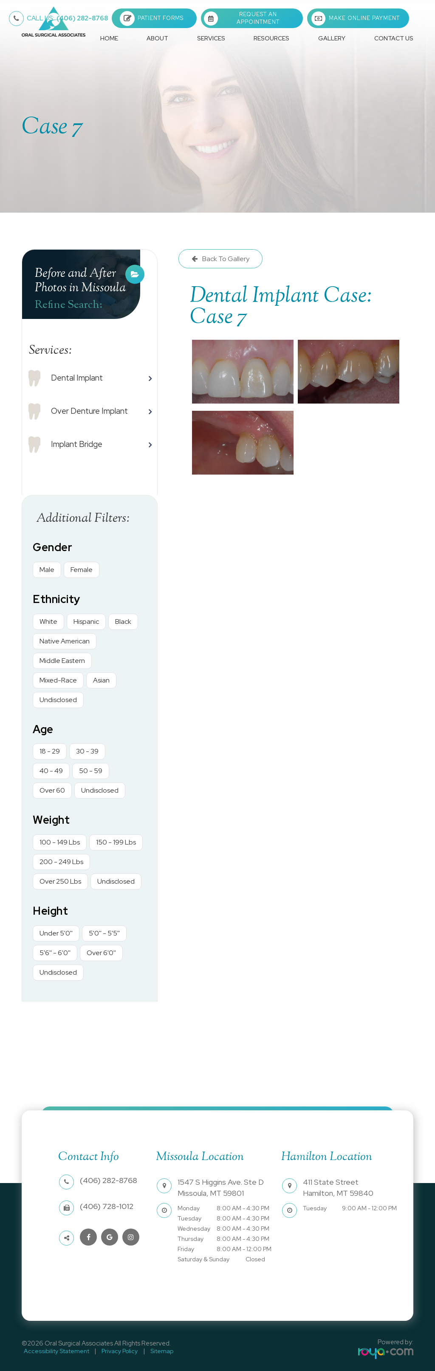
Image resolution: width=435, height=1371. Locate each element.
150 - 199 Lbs (116, 842)
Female (82, 569)
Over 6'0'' (101, 952)
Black (123, 621)
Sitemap (152, 1350)
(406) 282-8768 (67, 18)
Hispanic (86, 621)
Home (109, 38)
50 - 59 (90, 770)
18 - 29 (50, 751)
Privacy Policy (114, 1350)
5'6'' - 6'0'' (55, 952)
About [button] (157, 38)
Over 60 (52, 790)
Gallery (331, 38)
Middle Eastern (62, 660)
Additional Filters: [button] (83, 518)
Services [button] (211, 38)
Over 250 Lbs (60, 881)
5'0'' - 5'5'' (104, 933)
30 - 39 (87, 751)
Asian (101, 680)
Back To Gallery (225, 258)
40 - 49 (51, 770)
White (48, 621)
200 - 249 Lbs (61, 861)
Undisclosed (58, 699)
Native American (65, 641)
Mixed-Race (58, 680)
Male (47, 569)
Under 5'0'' (56, 933)
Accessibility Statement (54, 1350)
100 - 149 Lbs (60, 842)
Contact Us (393, 38)
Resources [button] (271, 38)
